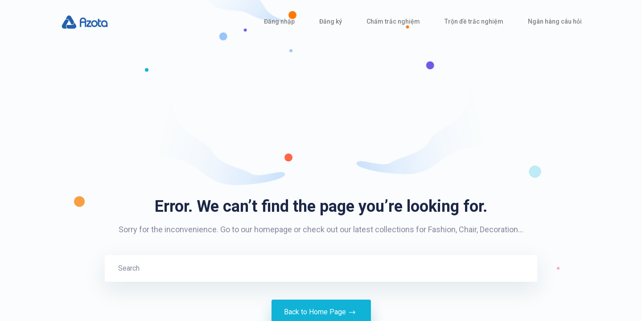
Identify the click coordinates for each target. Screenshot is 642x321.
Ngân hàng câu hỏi (555, 21)
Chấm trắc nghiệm (393, 21)
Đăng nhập (279, 21)
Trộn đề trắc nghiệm (473, 21)
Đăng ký (330, 21)
